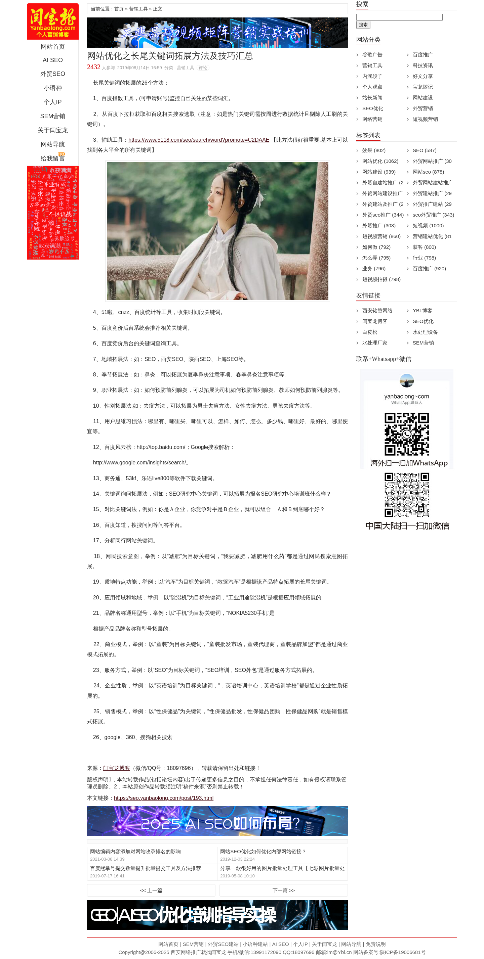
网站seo (428, 172)
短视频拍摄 (381, 279)
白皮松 (369, 332)
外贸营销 (423, 108)
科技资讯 (423, 65)
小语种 (53, 88)
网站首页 (53, 46)
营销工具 (138, 8)
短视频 (428, 225)
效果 (374, 150)
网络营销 (372, 119)
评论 (203, 67)
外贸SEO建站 (223, 944)
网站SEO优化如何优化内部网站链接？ (263, 851)
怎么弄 (376, 258)
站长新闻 (372, 97)
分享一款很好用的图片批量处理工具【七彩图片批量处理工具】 (282, 868)
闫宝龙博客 (116, 768)
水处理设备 (425, 332)
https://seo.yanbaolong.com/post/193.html (163, 798)
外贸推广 (379, 225)
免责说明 (376, 944)
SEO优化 (372, 108)
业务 (374, 268)
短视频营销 (425, 119)
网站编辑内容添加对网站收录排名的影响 (135, 851)
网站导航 (53, 144)
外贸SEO (52, 74)
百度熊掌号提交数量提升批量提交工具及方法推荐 (145, 868)
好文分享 (423, 76)
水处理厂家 (375, 343)
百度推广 (423, 54)
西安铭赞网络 (377, 310)
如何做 (376, 247)
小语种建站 (255, 944)
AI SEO (53, 60)
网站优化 (380, 161)
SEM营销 (52, 116)
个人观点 (372, 87)
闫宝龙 (218, 952)
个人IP (53, 102)
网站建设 (423, 97)
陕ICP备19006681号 (403, 952)
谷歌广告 (372, 54)
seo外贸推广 (433, 215)
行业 (424, 258)
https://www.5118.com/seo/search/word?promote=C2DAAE (198, 140)
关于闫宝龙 (53, 130)
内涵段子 (372, 76)
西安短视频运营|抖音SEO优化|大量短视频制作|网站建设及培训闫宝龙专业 (53, 21)
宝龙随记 (423, 87)
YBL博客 (422, 310)
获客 (424, 247)
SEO (425, 150)
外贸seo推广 (383, 215)
